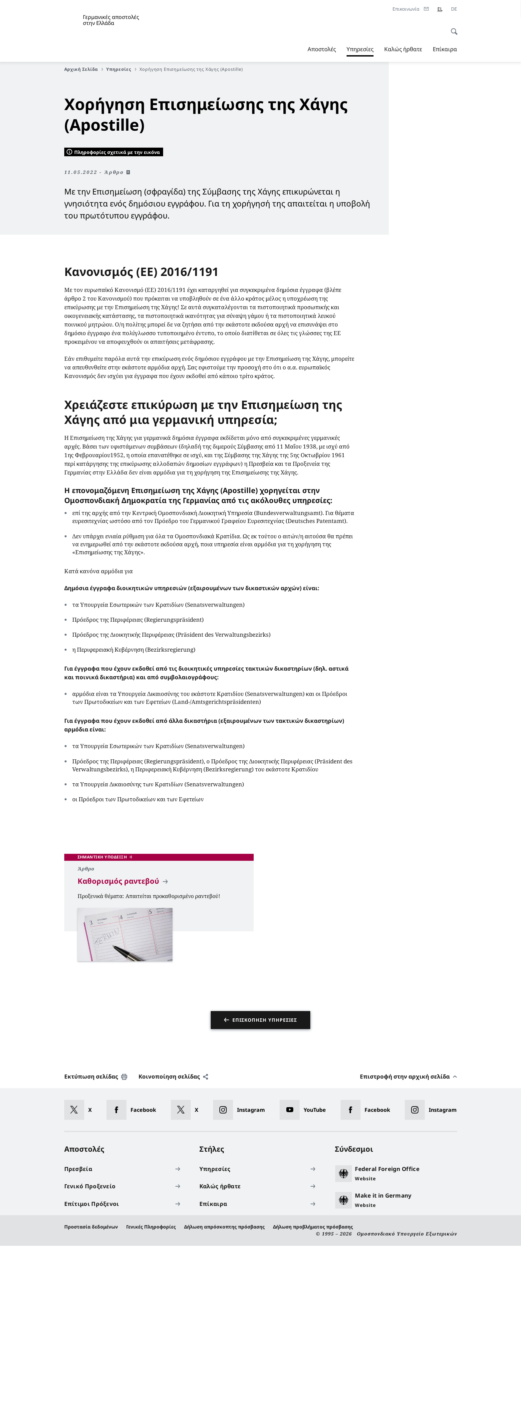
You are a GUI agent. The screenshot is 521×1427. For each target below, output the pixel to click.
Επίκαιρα (445, 49)
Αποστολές (322, 49)
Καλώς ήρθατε (403, 49)
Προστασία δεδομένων (91, 1408)
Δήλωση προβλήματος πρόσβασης (313, 1408)
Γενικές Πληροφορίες (151, 1408)
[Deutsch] (454, 9)
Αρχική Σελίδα (84, 69)
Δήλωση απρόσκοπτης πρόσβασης (224, 1408)
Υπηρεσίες (360, 49)
